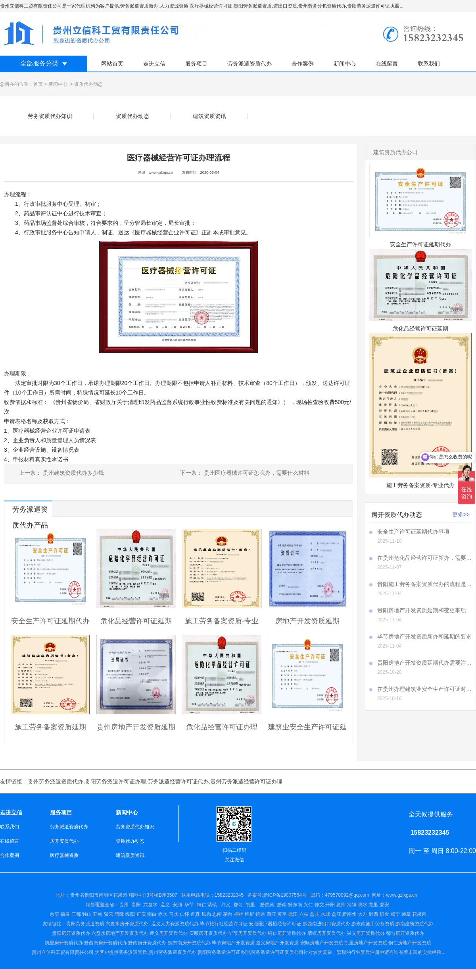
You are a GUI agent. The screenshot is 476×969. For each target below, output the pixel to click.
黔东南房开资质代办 (189, 943)
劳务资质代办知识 (50, 116)
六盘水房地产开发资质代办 (119, 933)
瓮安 (385, 904)
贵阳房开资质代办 (71, 933)
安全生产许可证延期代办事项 (413, 531)
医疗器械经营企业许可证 (165, 232)
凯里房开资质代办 (64, 943)
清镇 (212, 904)
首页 (38, 84)
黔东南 (295, 904)
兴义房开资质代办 (366, 933)
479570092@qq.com (347, 895)
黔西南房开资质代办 (105, 943)
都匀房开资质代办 (405, 933)
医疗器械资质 (64, 855)
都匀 (238, 904)
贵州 (124, 904)
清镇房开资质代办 (326, 933)
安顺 (177, 904)
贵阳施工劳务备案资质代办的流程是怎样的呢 (424, 584)
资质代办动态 (132, 116)
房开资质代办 (64, 841)
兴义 (225, 904)
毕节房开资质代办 (247, 933)
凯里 (250, 904)
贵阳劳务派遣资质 (73, 923)
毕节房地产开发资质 (233, 943)
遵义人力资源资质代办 (175, 923)
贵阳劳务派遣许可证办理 (115, 781)
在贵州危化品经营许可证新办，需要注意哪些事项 (424, 558)
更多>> (461, 514)
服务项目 (196, 63)
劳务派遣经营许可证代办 (178, 781)
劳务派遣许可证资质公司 (277, 952)
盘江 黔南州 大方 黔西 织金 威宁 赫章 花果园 (379, 914)
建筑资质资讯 (209, 116)
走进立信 (154, 63)
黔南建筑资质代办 (414, 923)
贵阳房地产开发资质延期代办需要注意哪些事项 (424, 663)
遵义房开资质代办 (169, 933)
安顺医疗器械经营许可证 (275, 923)
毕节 (189, 904)
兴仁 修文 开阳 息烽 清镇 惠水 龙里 (340, 904)
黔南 (282, 904)
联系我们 (429, 63)
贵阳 (136, 904)
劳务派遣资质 (133, 952)
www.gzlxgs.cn (161, 172)
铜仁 (201, 904)
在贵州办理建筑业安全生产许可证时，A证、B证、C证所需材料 (424, 689)
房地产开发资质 (282, 943)
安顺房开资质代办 (208, 933)
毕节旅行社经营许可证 (224, 923)
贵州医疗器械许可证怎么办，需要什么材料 (255, 473)
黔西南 (266, 904)
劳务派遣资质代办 (249, 63)
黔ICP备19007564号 (285, 895)
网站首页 (112, 63)
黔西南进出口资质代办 (326, 923)
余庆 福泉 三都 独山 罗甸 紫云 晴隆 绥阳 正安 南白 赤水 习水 (115, 914)
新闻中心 (345, 63)
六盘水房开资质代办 (128, 923)
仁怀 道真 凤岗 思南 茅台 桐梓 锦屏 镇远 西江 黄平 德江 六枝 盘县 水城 (255, 914)
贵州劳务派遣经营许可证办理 (246, 781)
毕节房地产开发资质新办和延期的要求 (424, 636)
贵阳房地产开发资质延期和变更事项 (421, 610)
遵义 (165, 904)
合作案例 (303, 63)
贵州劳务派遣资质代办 (55, 781)
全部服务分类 (39, 63)
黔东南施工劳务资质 (372, 923)
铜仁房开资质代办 (287, 933)
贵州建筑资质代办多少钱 (72, 473)
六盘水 (150, 904)
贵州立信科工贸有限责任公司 (63, 952)
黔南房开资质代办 (147, 943)
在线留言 (387, 63)
